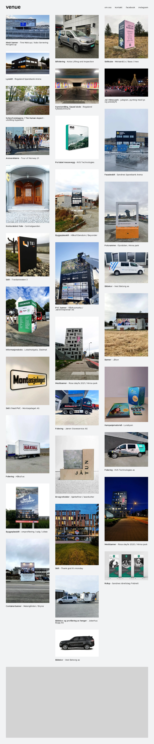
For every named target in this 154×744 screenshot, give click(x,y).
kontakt (118, 8)
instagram (143, 8)
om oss (108, 8)
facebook (130, 8)
